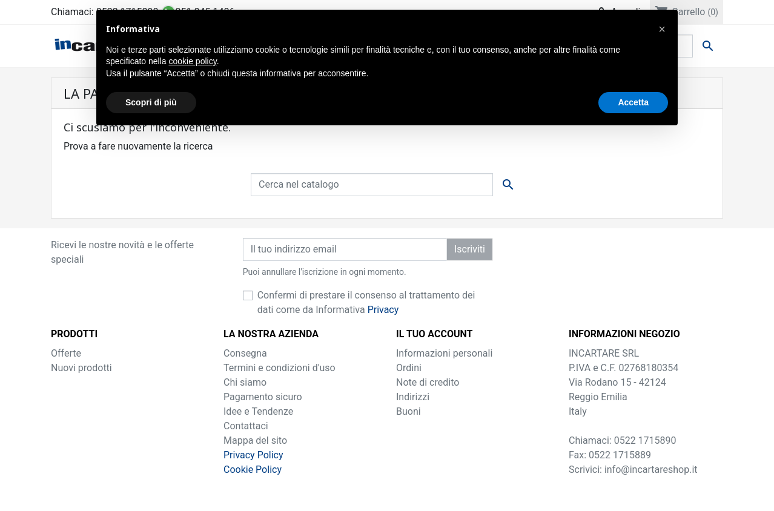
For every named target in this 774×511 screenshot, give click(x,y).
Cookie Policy (252, 469)
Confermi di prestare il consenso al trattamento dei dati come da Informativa (366, 302)
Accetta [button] (633, 102)
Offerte (66, 353)
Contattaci (245, 426)
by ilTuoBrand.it (387, 493)
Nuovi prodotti (81, 368)
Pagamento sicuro (262, 397)
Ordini (409, 368)
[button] (662, 29)
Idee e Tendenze (258, 411)
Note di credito (427, 382)
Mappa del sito (255, 440)
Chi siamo (244, 382)
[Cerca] (372, 184)
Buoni (408, 411)
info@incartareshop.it (651, 469)
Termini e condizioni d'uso (279, 368)
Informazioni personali (444, 353)
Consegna (245, 353)
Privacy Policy (253, 455)
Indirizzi (412, 397)
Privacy (383, 309)
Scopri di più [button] (151, 102)
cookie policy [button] (193, 61)
